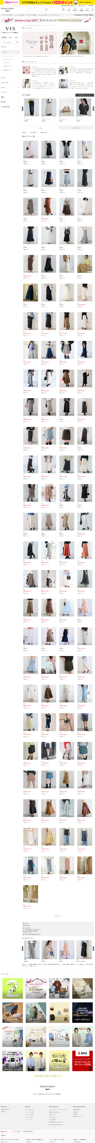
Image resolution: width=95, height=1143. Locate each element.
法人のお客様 (52, 1112)
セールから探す (29, 1109)
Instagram (75, 1106)
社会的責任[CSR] (20, 1138)
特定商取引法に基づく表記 (55, 1114)
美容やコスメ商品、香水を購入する (35, 1132)
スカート (4, 52)
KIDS (16, 37)
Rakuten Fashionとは (54, 1104)
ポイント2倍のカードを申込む (57, 1132)
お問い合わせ (52, 1109)
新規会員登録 (76, 1102)
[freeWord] (10, 42)
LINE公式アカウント (78, 1109)
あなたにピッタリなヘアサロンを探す (9, 1132)
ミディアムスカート (8, 59)
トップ (23, 25)
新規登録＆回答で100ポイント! (69, 5)
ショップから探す (29, 1104)
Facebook (75, 1104)
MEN (10, 37)
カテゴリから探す (29, 1107)
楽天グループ (82, 5)
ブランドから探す (29, 1102)
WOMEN (4, 37)
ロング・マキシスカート (9, 56)
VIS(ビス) (38, 25)
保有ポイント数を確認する (80, 1132)
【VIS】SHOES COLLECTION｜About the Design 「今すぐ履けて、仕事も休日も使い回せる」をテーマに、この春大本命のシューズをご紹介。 (81, 70)
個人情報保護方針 (10, 1138)
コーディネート (76, 127)
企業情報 (3, 1138)
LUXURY (3, 1104)
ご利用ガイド (52, 1107)
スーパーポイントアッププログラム (58, 1102)
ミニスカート (6, 62)
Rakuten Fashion (31, 25)
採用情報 (27, 1138)
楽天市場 (91, 5)
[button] (32, 111)
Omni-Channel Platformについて (57, 1117)
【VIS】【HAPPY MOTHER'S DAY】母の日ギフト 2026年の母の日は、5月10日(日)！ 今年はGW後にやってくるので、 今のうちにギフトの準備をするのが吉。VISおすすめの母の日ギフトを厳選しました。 (44, 72)
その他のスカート (7, 66)
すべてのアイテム (29, 1112)
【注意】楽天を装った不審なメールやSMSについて (47, 1068)
